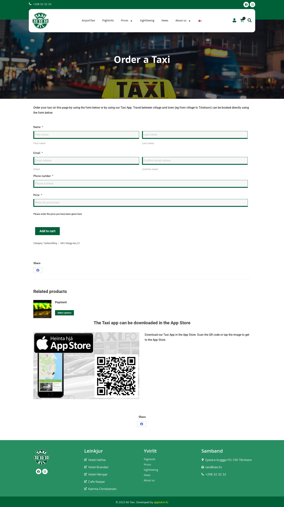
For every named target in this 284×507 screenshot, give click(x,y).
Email (38, 153)
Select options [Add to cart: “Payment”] (64, 313)
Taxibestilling (50, 243)
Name (38, 127)
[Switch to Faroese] (200, 21)
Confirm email (150, 169)
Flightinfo (108, 21)
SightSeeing (147, 21)
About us (183, 21)
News (165, 21)
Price (37, 195)
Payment (61, 302)
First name (40, 143)
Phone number (43, 176)
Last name (148, 143)
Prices (127, 21)
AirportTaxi (88, 21)
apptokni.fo (161, 502)
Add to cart (47, 231)
